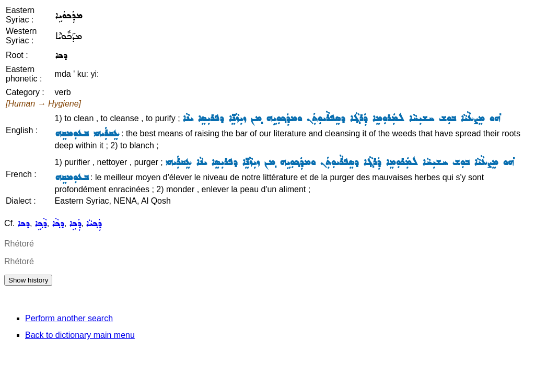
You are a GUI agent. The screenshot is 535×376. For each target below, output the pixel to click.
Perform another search (69, 318)
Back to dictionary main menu (80, 335)
